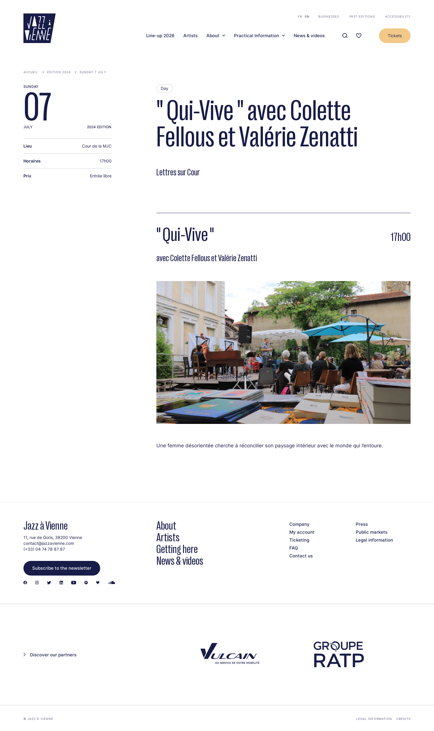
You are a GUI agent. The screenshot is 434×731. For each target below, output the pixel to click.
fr (300, 16)
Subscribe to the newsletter (61, 568)
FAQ (293, 548)
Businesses (328, 16)
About (212, 36)
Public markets (371, 532)
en (307, 16)
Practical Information (256, 36)
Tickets (395, 35)
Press (362, 524)
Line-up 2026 (160, 36)
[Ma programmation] (358, 36)
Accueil (30, 72)
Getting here (177, 549)
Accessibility (398, 16)
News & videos (309, 36)
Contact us (301, 556)
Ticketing (299, 540)
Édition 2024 (59, 72)
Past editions (362, 16)
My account (302, 532)
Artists (190, 36)
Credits (404, 719)
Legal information (374, 540)
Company (299, 524)
